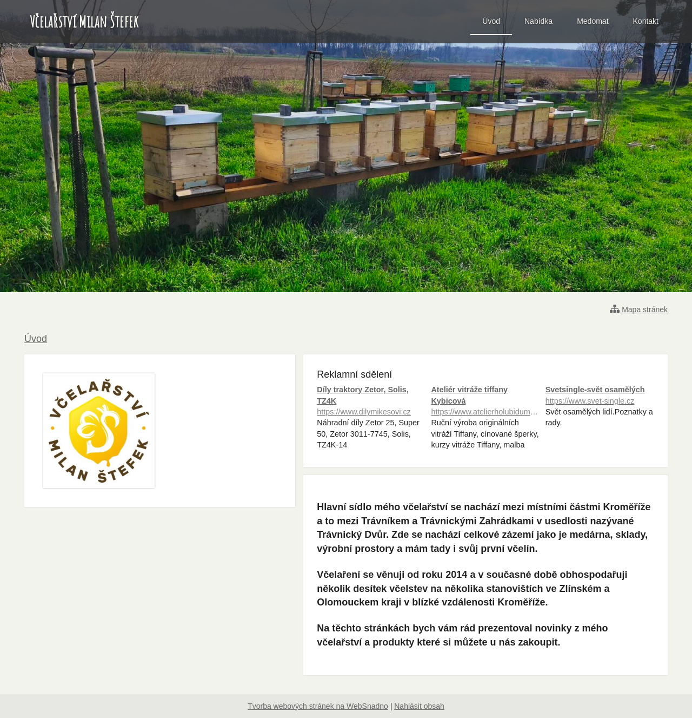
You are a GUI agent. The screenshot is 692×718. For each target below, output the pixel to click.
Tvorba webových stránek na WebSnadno (318, 706)
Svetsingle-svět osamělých (599, 395)
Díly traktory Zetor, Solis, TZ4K (371, 401)
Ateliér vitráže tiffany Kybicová (485, 401)
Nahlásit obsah (419, 706)
